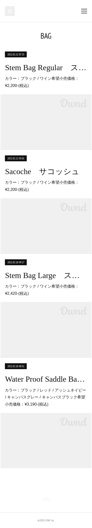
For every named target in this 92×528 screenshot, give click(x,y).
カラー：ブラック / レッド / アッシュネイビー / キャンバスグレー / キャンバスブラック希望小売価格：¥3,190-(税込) (45, 397)
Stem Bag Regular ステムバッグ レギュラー (46, 67)
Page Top (46, 500)
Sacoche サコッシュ (42, 171)
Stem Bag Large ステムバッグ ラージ (46, 275)
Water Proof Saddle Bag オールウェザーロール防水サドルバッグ (46, 379)
